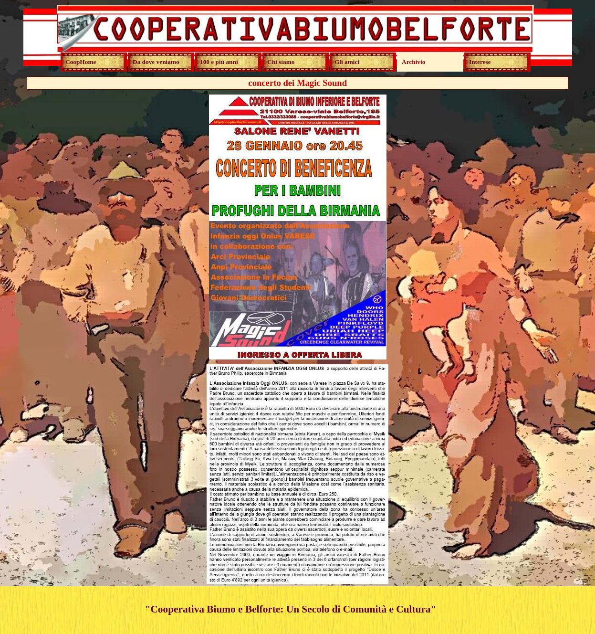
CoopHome (80, 61)
